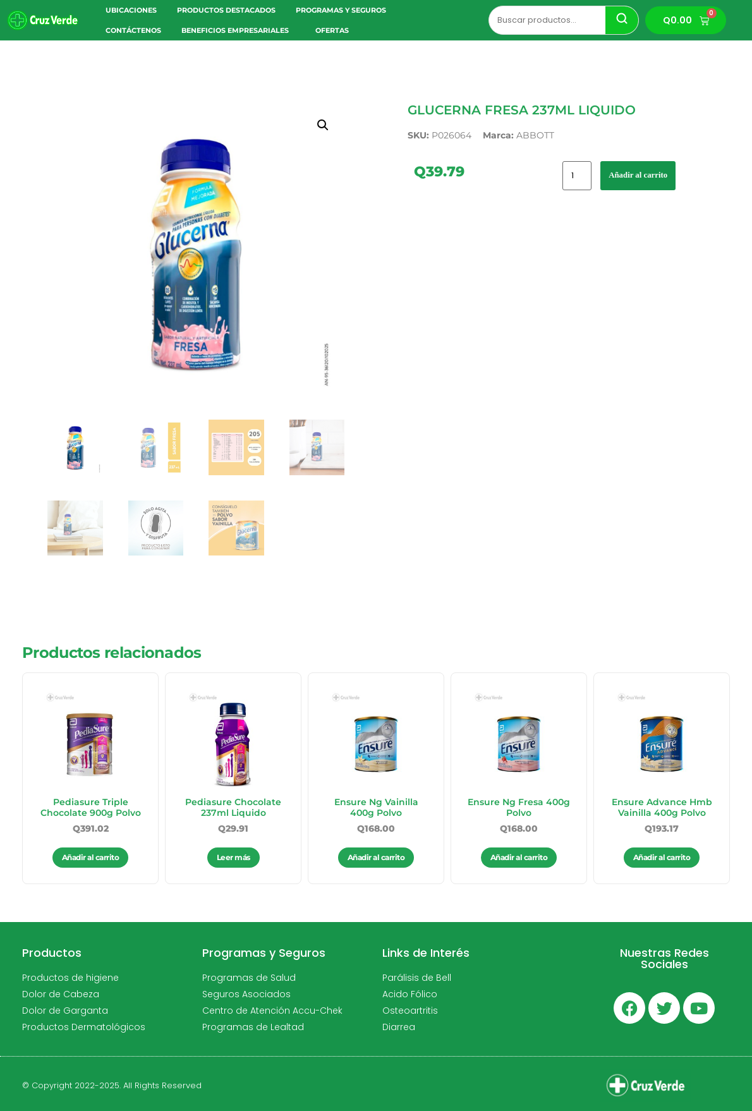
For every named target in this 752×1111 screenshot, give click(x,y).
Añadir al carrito (638, 175)
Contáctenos (133, 30)
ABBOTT (535, 135)
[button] (323, 125)
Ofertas (332, 30)
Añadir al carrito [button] (90, 857)
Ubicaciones (131, 10)
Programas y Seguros (344, 10)
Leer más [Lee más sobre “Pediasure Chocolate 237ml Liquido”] (233, 857)
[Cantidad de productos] (576, 175)
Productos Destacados (226, 10)
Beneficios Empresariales (238, 30)
